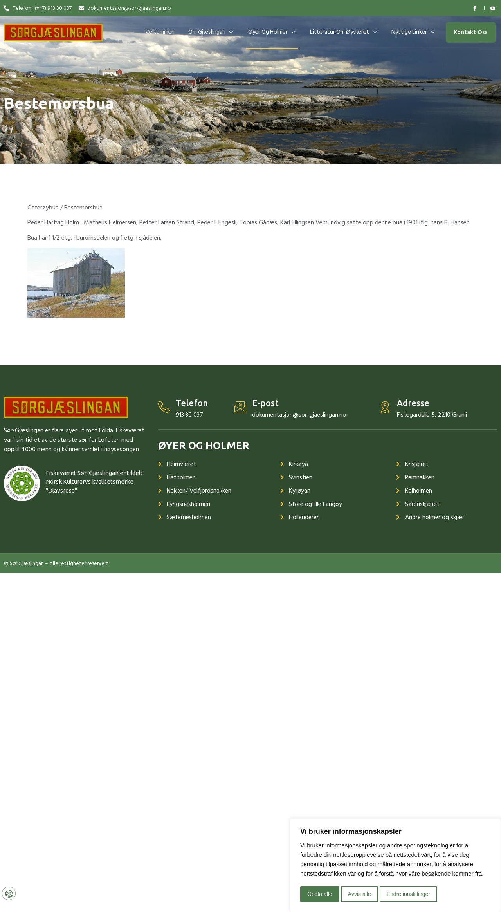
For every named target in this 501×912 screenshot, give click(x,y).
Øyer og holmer (272, 32)
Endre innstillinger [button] (408, 894)
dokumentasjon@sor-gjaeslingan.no (299, 415)
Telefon (192, 403)
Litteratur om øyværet (344, 32)
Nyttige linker (414, 32)
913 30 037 (189, 415)
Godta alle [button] (319, 894)
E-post (265, 403)
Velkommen (160, 32)
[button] (471, 32)
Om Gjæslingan (211, 32)
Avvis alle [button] (359, 894)
